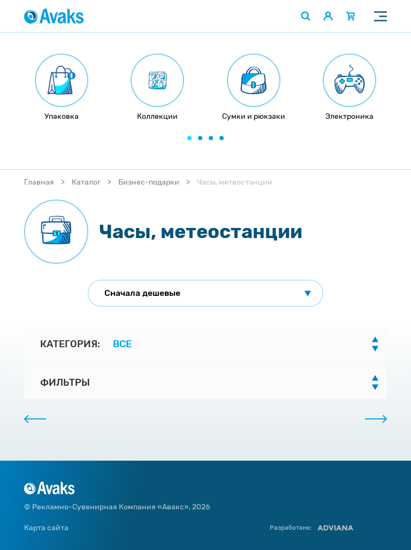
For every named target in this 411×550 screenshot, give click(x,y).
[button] (189, 138)
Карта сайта (46, 527)
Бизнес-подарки (148, 182)
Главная (39, 182)
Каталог (86, 182)
